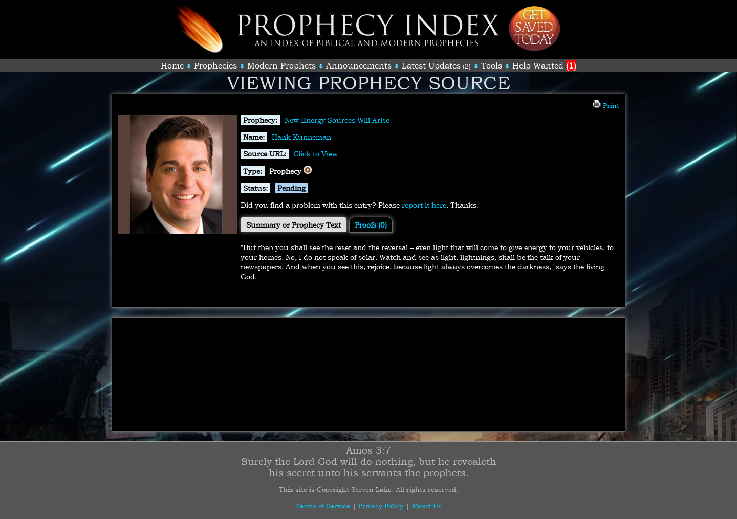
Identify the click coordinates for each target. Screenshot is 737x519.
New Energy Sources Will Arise (337, 120)
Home (172, 65)
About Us (426, 505)
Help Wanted (544, 65)
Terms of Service (323, 505)
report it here (424, 205)
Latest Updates (431, 65)
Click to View (315, 154)
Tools (491, 65)
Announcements (359, 65)
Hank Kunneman (301, 137)
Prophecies (215, 65)
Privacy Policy (380, 505)
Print (606, 105)
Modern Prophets (281, 65)
